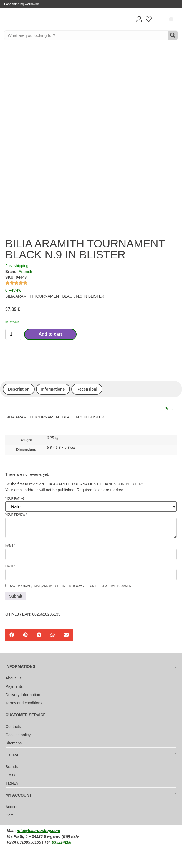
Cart (9, 815)
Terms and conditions (24, 703)
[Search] (173, 35)
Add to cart (50, 334)
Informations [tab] (53, 389)
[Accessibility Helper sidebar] (6, 159)
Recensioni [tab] (87, 389)
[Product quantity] (13, 334)
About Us (14, 678)
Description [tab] (18, 389)
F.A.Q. (11, 775)
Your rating (15, 498)
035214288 (61, 842)
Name (10, 545)
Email (10, 566)
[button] (171, 19)
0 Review (13, 290)
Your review (16, 514)
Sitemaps (14, 743)
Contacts (13, 726)
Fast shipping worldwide (22, 4)
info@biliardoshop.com (38, 830)
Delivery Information (23, 694)
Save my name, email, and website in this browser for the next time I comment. (71, 586)
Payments (14, 686)
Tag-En (12, 783)
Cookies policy (18, 735)
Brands (12, 766)
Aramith (25, 271)
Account (13, 807)
